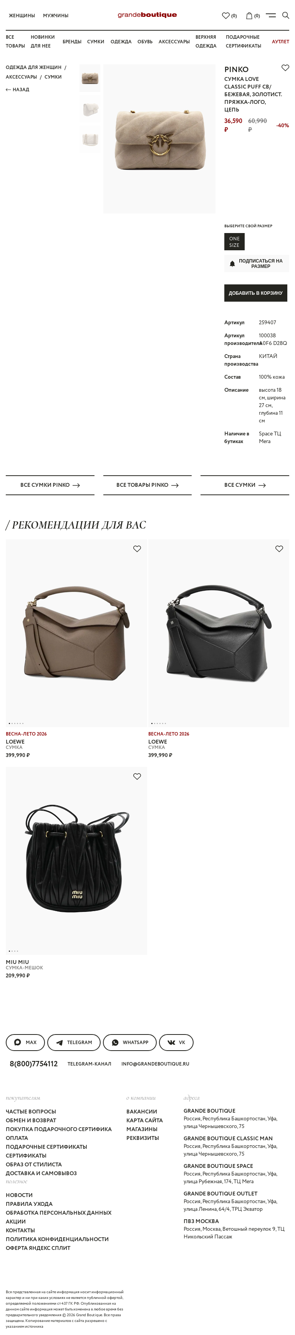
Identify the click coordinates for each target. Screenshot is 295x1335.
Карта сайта (144, 1120)
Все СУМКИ (245, 484)
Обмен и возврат (31, 1120)
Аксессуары (174, 42)
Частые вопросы (31, 1111)
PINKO (236, 70)
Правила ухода (29, 1203)
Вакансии (141, 1111)
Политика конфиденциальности (57, 1239)
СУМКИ (53, 77)
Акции (16, 1221)
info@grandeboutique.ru (155, 1063)
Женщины (22, 16)
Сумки (95, 42)
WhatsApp (129, 1041)
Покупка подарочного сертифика (59, 1129)
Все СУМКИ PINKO (50, 484)
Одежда (121, 42)
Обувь (145, 42)
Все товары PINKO (147, 484)
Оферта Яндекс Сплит (38, 1247)
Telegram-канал (89, 1063)
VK (176, 1041)
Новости (19, 1195)
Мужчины (55, 16)
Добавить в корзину (256, 293)
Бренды (72, 42)
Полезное (16, 1180)
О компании (141, 1096)
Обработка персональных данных (58, 1212)
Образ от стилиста (34, 1164)
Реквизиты (142, 1137)
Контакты (20, 1230)
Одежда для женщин (33, 67)
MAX (25, 1041)
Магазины (141, 1129)
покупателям (23, 1096)
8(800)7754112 (34, 1063)
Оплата (17, 1137)
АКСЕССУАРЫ (21, 77)
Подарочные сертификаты (46, 1146)
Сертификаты (26, 1155)
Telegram (74, 1041)
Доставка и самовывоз (41, 1173)
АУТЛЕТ (280, 42)
